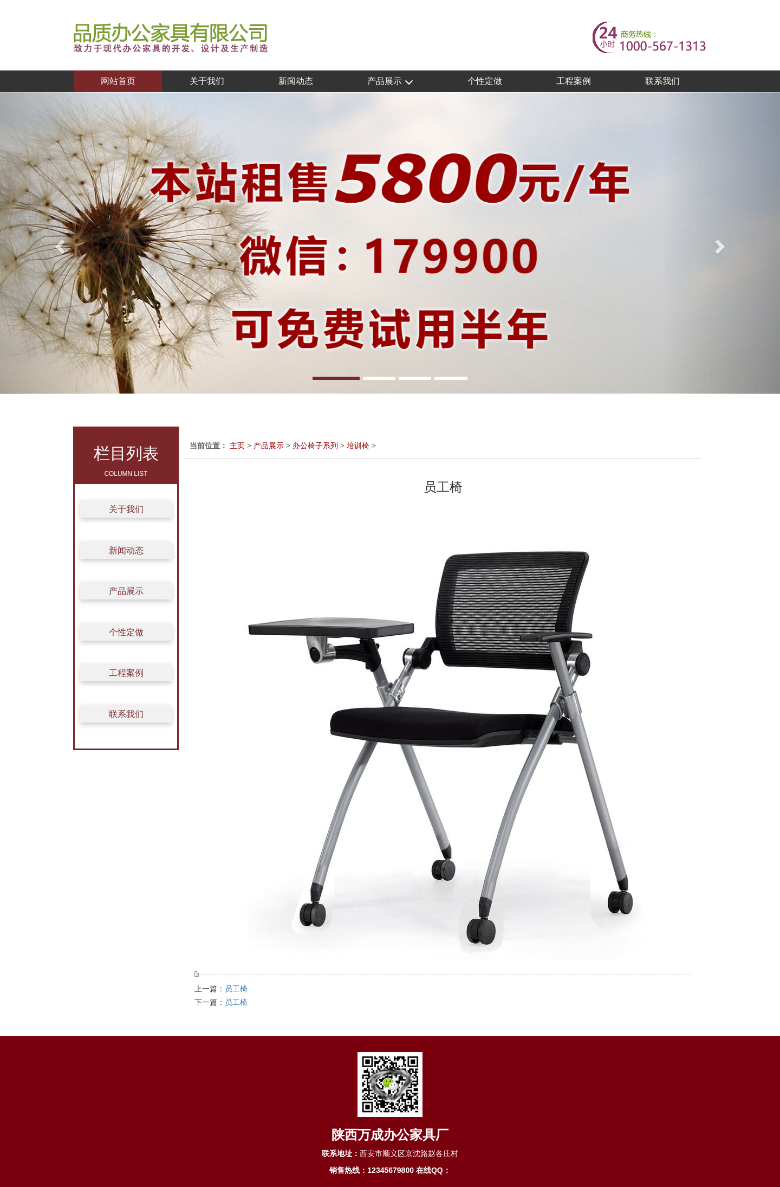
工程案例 (573, 81)
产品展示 (390, 81)
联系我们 (662, 81)
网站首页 (118, 81)
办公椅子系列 (315, 445)
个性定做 (484, 81)
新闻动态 (295, 81)
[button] (58, 243)
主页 (237, 445)
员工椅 (236, 988)
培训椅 (358, 445)
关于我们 (207, 81)
